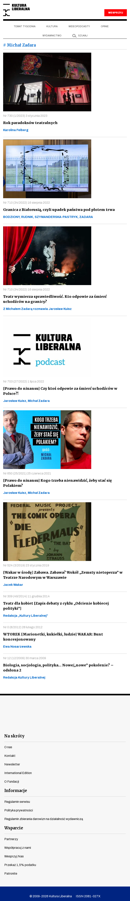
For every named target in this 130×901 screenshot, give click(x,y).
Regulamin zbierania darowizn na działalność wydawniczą (43, 813)
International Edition (18, 768)
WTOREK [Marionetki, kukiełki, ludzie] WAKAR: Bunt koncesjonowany (51, 631)
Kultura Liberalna (16, 10)
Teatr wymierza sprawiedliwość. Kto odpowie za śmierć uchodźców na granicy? (63, 299)
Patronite (10, 868)
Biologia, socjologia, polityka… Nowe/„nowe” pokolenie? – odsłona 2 (63, 662)
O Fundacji (11, 776)
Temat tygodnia (24, 26)
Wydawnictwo (51, 35)
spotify (100, 720)
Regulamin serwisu (17, 796)
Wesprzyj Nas (14, 851)
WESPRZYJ (115, 12)
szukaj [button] (83, 35)
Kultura (52, 26)
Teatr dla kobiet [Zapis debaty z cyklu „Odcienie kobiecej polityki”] (64, 603)
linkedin (86, 720)
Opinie (105, 26)
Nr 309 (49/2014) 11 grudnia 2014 (26, 596)
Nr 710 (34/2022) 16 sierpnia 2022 (26, 202)
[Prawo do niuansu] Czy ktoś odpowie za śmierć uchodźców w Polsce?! (58, 391)
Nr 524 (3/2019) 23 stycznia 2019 (26, 565)
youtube (44, 720)
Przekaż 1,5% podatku (20, 859)
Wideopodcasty (79, 26)
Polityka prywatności (18, 805)
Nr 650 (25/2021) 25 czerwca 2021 (27, 473)
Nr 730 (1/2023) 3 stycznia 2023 (25, 115)
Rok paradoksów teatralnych (29, 123)
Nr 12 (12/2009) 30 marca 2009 (24, 653)
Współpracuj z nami (17, 842)
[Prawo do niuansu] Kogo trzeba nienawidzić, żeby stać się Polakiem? (55, 483)
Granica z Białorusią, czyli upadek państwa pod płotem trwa (57, 209)
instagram (58, 720)
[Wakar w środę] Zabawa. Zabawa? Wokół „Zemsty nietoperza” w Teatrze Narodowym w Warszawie (61, 575)
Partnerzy (11, 834)
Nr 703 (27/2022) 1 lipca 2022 (23, 381)
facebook (29, 720)
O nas (8, 742)
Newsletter (12, 759)
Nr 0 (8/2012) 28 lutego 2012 (22, 622)
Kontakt (9, 750)
